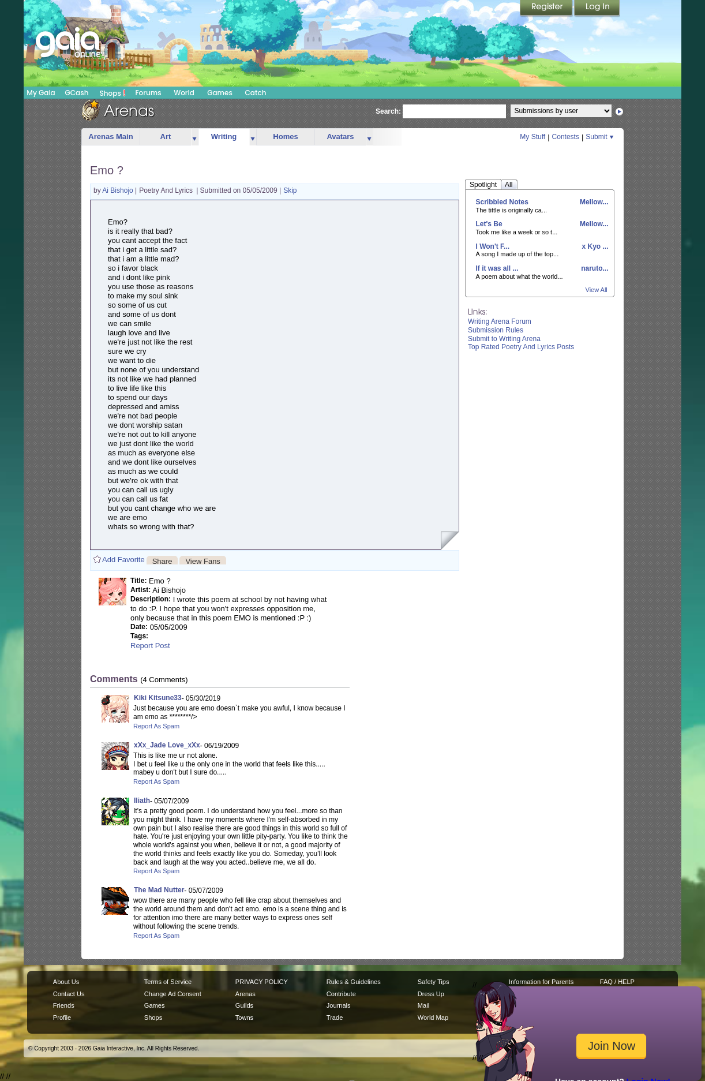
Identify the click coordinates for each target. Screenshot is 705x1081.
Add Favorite (123, 559)
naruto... (594, 268)
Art (165, 136)
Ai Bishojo (118, 190)
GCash (77, 93)
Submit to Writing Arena (504, 339)
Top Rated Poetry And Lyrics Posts (521, 347)
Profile (62, 1017)
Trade (335, 1017)
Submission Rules (495, 330)
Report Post (150, 645)
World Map (433, 1017)
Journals (339, 1005)
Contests (565, 137)
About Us (66, 981)
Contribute (341, 993)
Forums (148, 93)
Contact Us (69, 993)
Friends (63, 1005)
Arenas (245, 993)
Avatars (340, 136)
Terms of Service (168, 981)
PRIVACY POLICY (261, 981)
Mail (423, 1005)
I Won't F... (493, 246)
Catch (256, 93)
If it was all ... (497, 268)
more (194, 137)
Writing (224, 136)
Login (597, 8)
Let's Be (489, 224)
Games (219, 93)
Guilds (244, 1005)
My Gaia (41, 93)
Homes (285, 136)
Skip (290, 190)
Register (547, 8)
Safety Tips (433, 981)
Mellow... (593, 202)
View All (597, 289)
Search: (388, 111)
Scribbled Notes (502, 202)
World (184, 93)
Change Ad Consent (172, 993)
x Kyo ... (594, 246)
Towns (244, 1017)
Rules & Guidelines (354, 981)
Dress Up (431, 993)
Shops (113, 93)
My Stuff (532, 137)
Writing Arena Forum (499, 321)
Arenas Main (110, 136)
